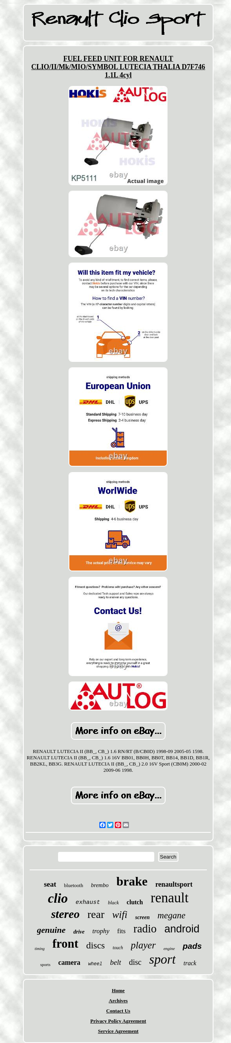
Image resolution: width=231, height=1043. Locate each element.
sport (162, 959)
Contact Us (118, 1011)
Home (118, 990)
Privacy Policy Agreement (118, 1021)
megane (171, 915)
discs (95, 945)
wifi (119, 914)
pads (192, 945)
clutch (135, 902)
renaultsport (174, 884)
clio (58, 898)
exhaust (88, 902)
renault (170, 897)
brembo (99, 885)
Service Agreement (118, 1031)
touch (118, 947)
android (181, 929)
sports (45, 964)
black (113, 902)
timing (40, 948)
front (66, 943)
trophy (100, 931)
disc (135, 962)
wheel (95, 964)
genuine (51, 930)
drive (79, 932)
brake (132, 881)
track (189, 963)
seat (50, 884)
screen (142, 917)
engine (169, 948)
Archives (118, 1001)
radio (145, 928)
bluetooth (73, 885)
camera (69, 962)
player (143, 945)
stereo (65, 913)
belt (115, 962)
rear (95, 914)
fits (121, 931)
